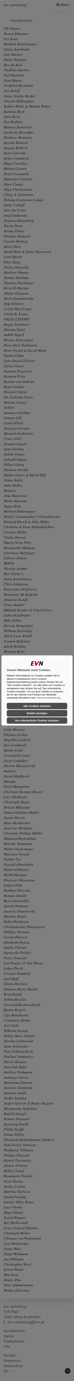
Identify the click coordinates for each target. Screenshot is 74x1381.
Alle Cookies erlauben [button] (37, 706)
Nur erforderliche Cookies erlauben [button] (37, 720)
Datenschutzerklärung (48, 698)
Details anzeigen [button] (37, 713)
